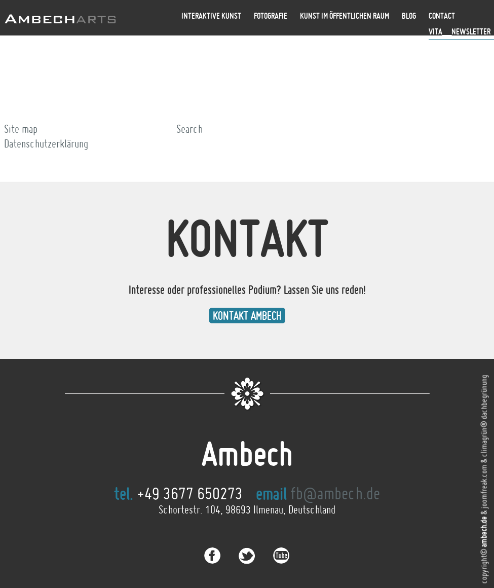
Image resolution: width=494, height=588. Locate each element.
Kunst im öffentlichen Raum (344, 16)
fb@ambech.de (335, 493)
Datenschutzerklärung (46, 143)
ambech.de (484, 532)
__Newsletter (466, 31)
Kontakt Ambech (247, 315)
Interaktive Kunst (211, 16)
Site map (20, 128)
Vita (435, 31)
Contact (442, 16)
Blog (409, 16)
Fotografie (270, 16)
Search (189, 128)
